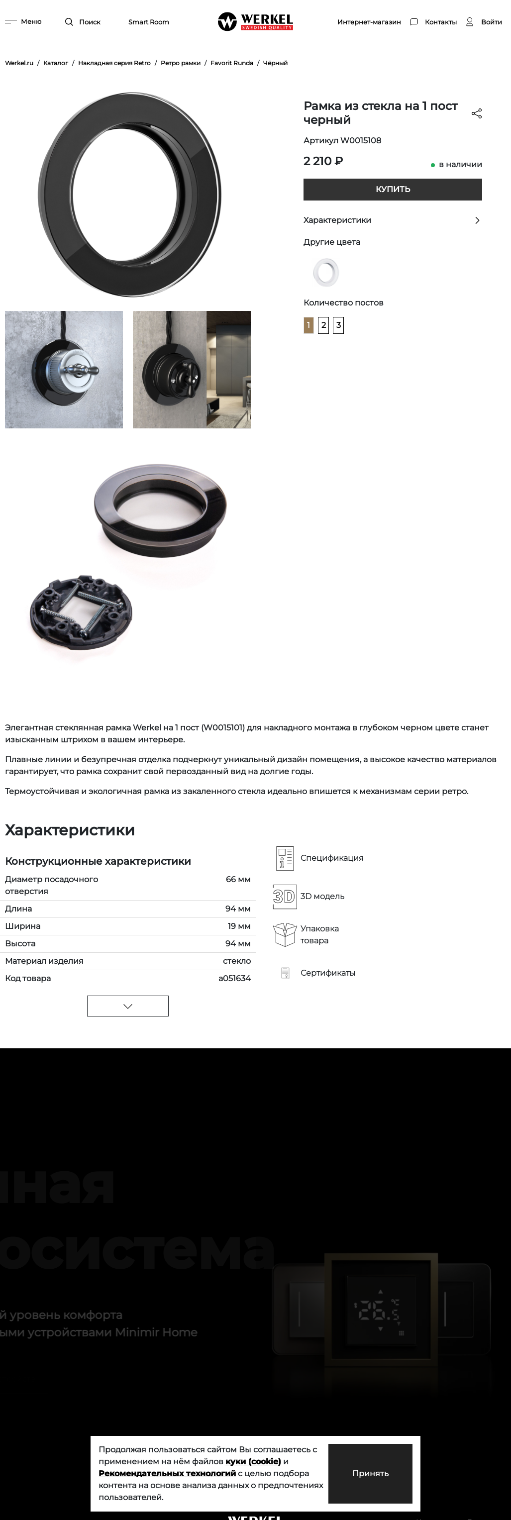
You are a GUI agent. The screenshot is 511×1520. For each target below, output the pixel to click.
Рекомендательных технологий (167, 1473)
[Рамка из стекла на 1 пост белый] (325, 272)
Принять (370, 1473)
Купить (393, 189)
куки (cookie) (253, 1461)
